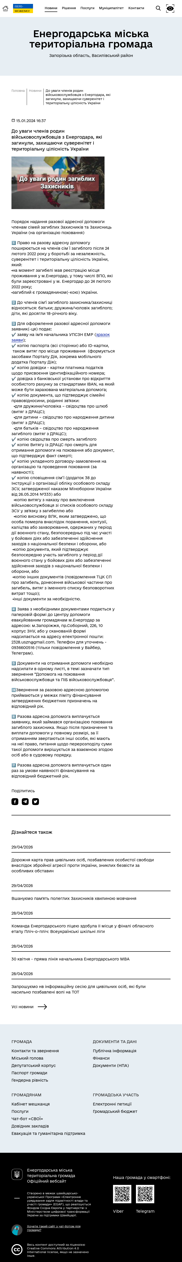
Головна (18, 90)
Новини (35, 90)
